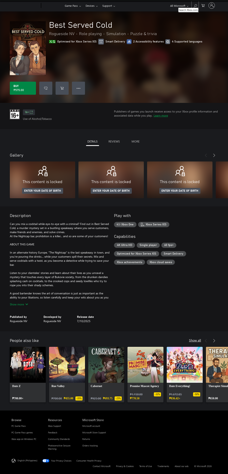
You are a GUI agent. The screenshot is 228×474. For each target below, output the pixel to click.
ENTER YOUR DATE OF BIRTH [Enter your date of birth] (42, 190)
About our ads (182, 466)
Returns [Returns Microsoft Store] (86, 439)
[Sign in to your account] (212, 5)
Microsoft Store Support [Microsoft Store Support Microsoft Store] (94, 432)
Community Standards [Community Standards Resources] (59, 439)
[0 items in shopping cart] (203, 5)
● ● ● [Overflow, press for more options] (78, 88)
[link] (28, 374)
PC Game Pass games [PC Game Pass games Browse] (22, 432)
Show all (195, 340)
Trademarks (163, 466)
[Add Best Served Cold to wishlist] (45, 88)
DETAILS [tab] (92, 141)
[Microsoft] (25, 5)
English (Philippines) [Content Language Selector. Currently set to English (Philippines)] (27, 460)
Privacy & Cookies (125, 466)
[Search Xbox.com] (195, 5)
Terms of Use (145, 466)
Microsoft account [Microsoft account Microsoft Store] (91, 426)
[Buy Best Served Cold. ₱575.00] (23, 88)
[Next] (214, 155)
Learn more (161, 115)
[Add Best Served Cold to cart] (62, 88)
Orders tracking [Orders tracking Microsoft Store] (90, 445)
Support (107, 5)
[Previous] (206, 155)
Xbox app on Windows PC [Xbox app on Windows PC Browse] (23, 439)
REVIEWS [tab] (114, 141)
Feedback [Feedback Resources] (52, 432)
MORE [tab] (136, 141)
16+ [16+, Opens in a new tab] (29, 112)
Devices (90, 5)
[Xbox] (52, 5)
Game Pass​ (71, 5)
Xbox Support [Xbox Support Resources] (54, 426)
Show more (19, 304)
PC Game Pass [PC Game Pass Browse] (18, 426)
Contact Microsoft (102, 466)
